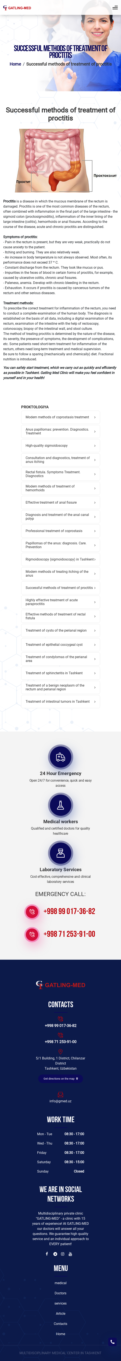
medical (61, 1283)
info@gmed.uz (60, 1101)
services (60, 1303)
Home (15, 64)
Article (60, 1314)
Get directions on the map (61, 1078)
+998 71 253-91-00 (69, 934)
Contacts (60, 1324)
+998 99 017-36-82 (69, 912)
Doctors (60, 1293)
